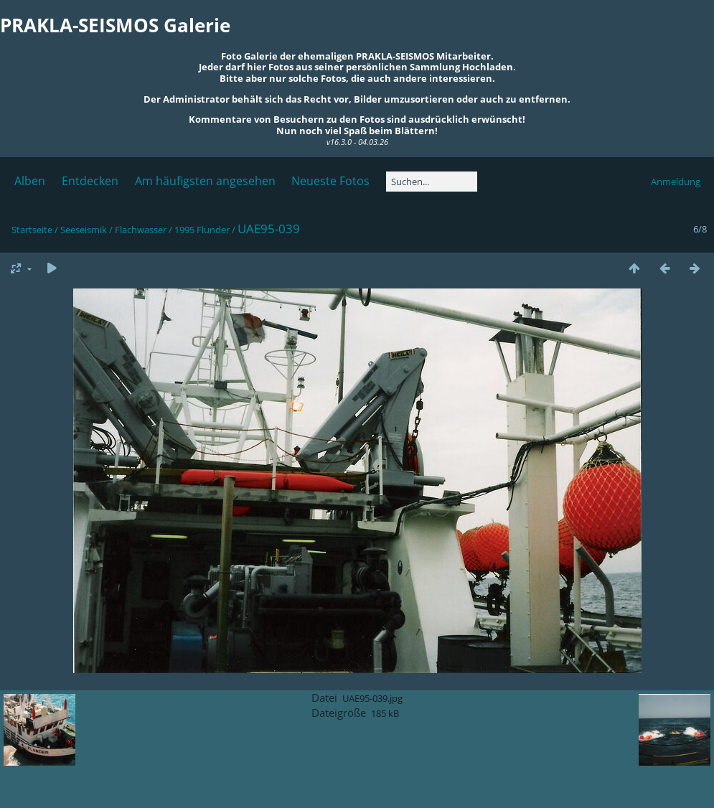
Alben (29, 181)
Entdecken (90, 181)
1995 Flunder (202, 229)
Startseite (31, 229)
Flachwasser (140, 229)
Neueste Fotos (330, 181)
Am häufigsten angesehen (205, 181)
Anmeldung (675, 181)
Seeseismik (83, 229)
